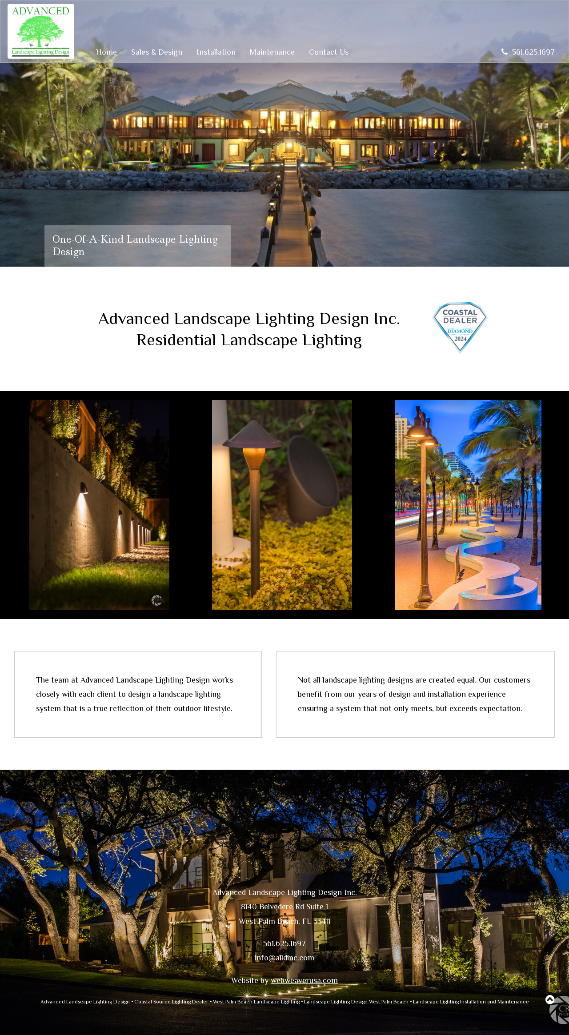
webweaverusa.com (304, 980)
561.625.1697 (528, 52)
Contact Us (329, 52)
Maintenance (272, 52)
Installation (216, 52)
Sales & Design (156, 52)
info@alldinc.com (284, 957)
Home (106, 52)
